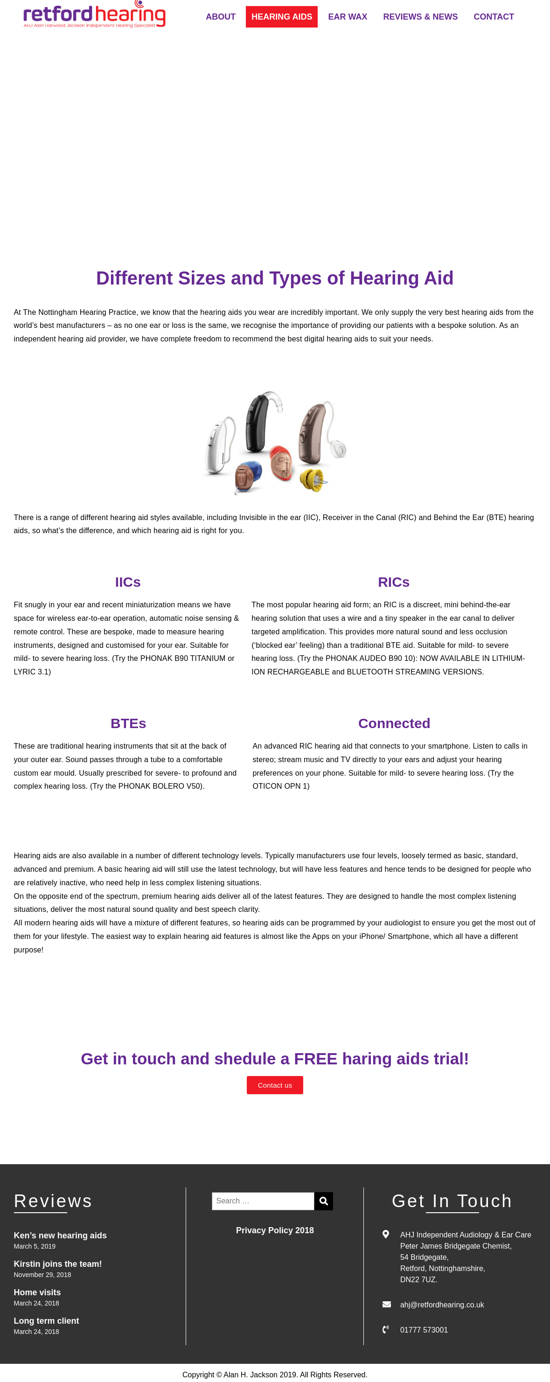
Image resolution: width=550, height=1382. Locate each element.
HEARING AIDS (281, 16)
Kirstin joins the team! (58, 1264)
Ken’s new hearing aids (60, 1235)
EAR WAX (347, 16)
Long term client (46, 1321)
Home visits (37, 1292)
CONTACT (494, 16)
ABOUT (221, 16)
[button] (275, 1085)
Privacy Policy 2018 (275, 1230)
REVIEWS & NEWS (420, 16)
